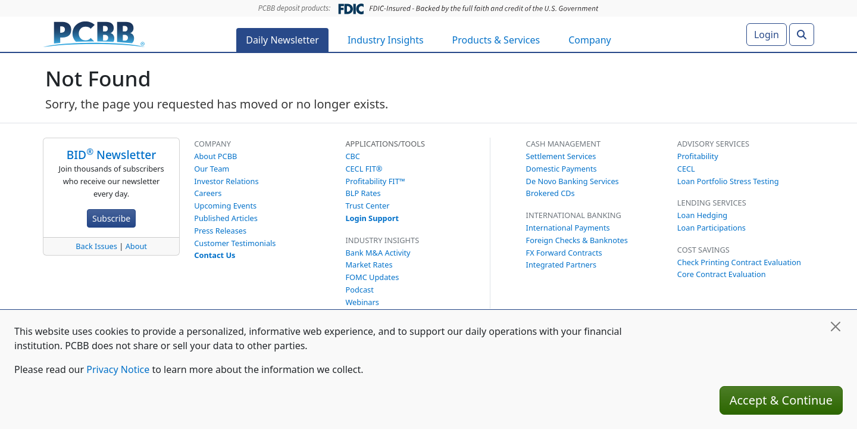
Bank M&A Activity (377, 252)
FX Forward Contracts (564, 252)
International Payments (568, 227)
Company (589, 39)
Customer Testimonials (235, 243)
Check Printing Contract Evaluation (739, 262)
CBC (352, 156)
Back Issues (96, 246)
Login (766, 34)
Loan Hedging (702, 215)
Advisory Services (713, 143)
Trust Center (367, 205)
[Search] (801, 34)
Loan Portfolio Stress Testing (728, 181)
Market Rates (368, 264)
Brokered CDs (550, 193)
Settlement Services (561, 156)
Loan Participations (711, 227)
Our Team (211, 168)
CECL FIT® (363, 168)
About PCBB (215, 156)
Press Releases (220, 230)
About (136, 246)
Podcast (359, 289)
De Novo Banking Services (572, 181)
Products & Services (496, 39)
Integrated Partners (561, 264)
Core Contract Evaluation (721, 274)
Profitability (697, 156)
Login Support (372, 218)
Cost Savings (703, 249)
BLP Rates (362, 193)
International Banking (573, 215)
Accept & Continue (781, 400)
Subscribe (111, 218)
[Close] (835, 326)
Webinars (362, 302)
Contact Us (214, 255)
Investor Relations (226, 181)
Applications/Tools (385, 143)
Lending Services (711, 202)
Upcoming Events (225, 205)
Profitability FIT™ (375, 181)
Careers (207, 193)
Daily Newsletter (282, 39)
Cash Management (563, 143)
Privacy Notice (117, 369)
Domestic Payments (561, 168)
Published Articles (226, 218)
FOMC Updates (372, 277)
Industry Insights (386, 39)
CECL (686, 168)
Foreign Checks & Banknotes (577, 240)
